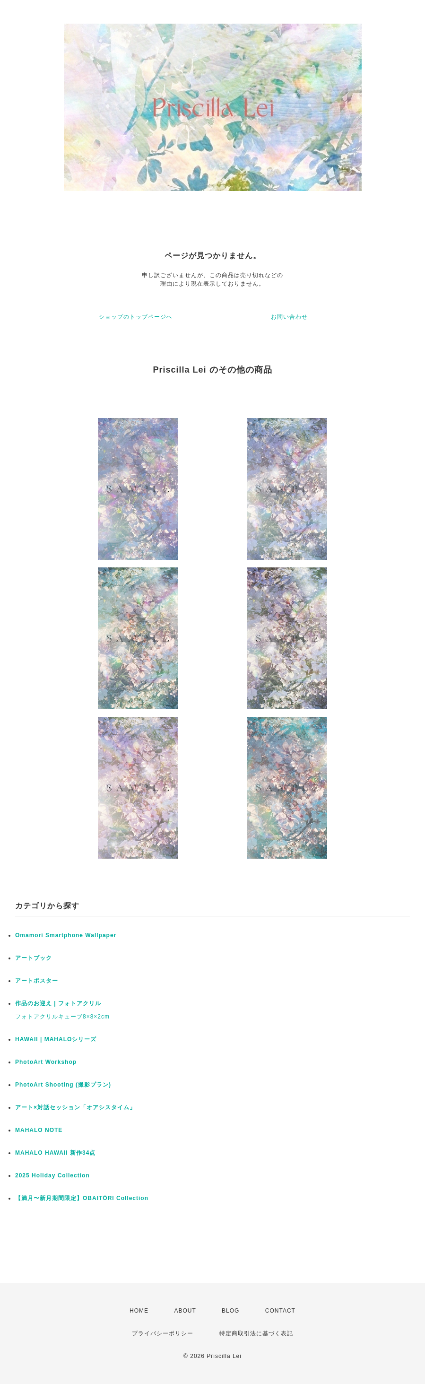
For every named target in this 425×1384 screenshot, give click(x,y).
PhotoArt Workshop (46, 1062)
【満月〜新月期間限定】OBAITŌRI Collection (81, 1198)
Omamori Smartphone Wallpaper (65, 935)
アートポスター (36, 980)
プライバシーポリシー (162, 1333)
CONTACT (280, 1310)
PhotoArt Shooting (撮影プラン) (63, 1084)
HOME (139, 1310)
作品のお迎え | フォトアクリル (58, 1003)
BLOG (230, 1310)
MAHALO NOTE (38, 1130)
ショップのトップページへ (136, 316)
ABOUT (185, 1310)
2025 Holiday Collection (52, 1175)
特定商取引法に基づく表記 (256, 1333)
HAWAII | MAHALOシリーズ (55, 1039)
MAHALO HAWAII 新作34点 (55, 1152)
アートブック (33, 958)
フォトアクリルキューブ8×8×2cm (62, 1016)
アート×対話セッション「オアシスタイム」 (75, 1107)
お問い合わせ (289, 316)
